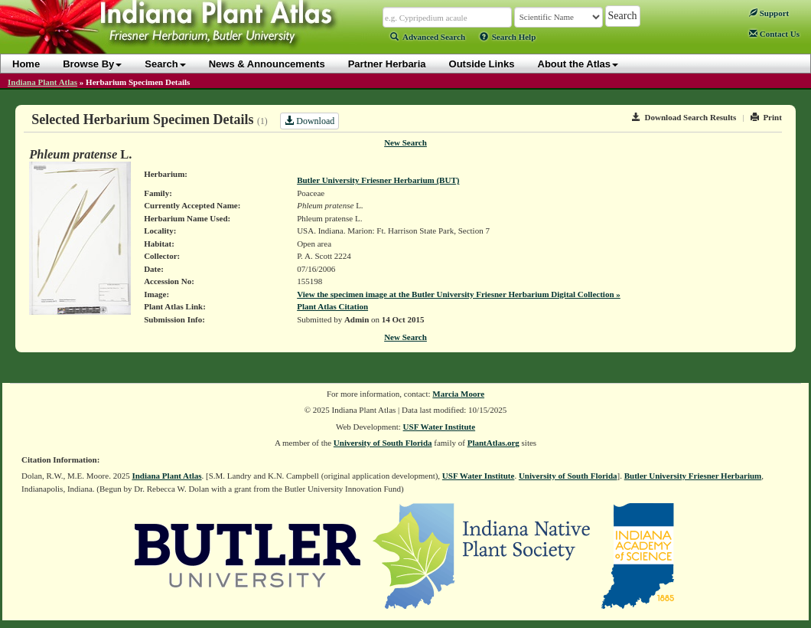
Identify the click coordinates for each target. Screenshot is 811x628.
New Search (405, 142)
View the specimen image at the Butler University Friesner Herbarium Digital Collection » (458, 294)
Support (769, 13)
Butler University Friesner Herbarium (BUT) (378, 180)
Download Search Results (684, 117)
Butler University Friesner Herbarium (693, 475)
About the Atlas (578, 64)
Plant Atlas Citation (332, 306)
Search (165, 64)
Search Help (508, 36)
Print (766, 117)
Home (26, 64)
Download (309, 121)
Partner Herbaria (387, 64)
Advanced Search (427, 36)
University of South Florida (383, 442)
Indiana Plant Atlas (42, 82)
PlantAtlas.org (493, 442)
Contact (774, 33)
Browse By (92, 64)
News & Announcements (267, 64)
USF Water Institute (439, 426)
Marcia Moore (458, 393)
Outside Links (482, 64)
